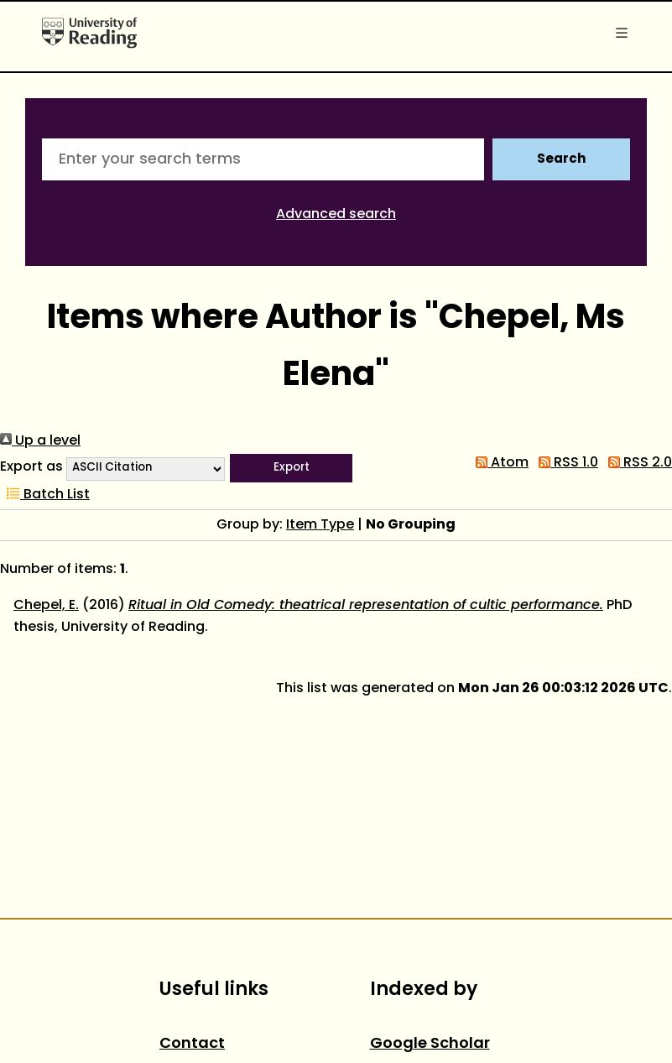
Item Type (320, 525)
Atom (499, 463)
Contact (192, 1044)
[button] (291, 468)
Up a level (40, 441)
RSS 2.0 (637, 463)
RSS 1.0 (565, 463)
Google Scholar (430, 1044)
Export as (31, 467)
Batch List (45, 495)
